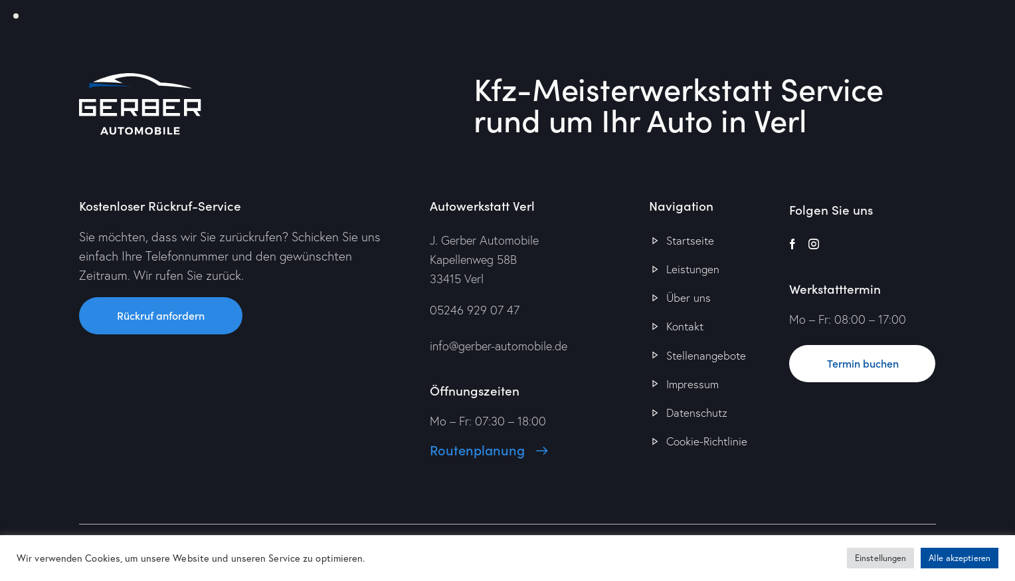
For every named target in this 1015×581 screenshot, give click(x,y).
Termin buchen (863, 363)
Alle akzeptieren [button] (959, 558)
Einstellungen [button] (880, 558)
